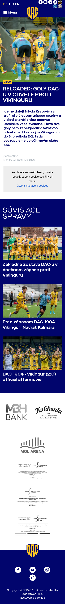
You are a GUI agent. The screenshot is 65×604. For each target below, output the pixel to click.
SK (5, 4)
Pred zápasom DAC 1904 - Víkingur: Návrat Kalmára (30, 324)
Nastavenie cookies (32, 597)
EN (17, 4)
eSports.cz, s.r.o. (32, 594)
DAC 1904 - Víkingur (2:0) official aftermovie (29, 377)
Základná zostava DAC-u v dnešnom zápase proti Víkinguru (30, 270)
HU (11, 4)
